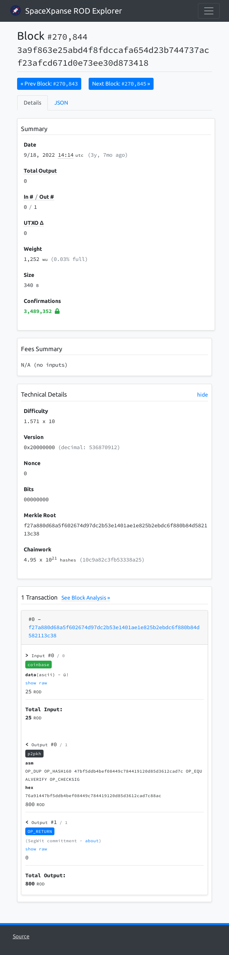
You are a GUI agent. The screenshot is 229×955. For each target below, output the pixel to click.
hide (202, 395)
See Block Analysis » (85, 598)
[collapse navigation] (209, 11)
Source (21, 936)
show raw (36, 683)
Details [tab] (32, 103)
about (92, 840)
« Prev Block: (49, 83)
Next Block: (121, 83)
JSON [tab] (61, 103)
